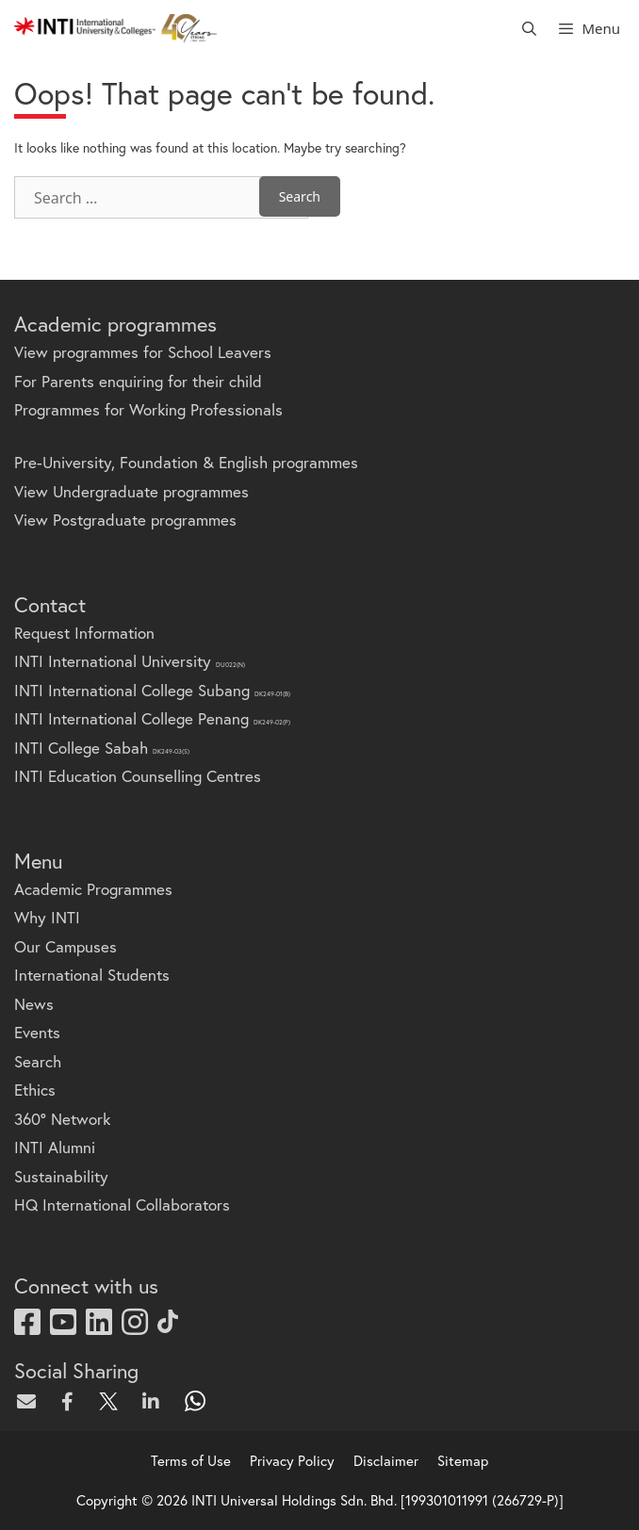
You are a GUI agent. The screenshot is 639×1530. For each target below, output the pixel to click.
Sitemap (462, 1460)
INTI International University (129, 661)
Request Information (84, 632)
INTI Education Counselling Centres (137, 776)
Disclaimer (385, 1460)
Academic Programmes (93, 889)
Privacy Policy (292, 1460)
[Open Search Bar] (529, 28)
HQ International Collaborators (122, 1204)
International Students (92, 974)
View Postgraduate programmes (125, 519)
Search (37, 1061)
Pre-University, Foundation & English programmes (186, 462)
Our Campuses (65, 946)
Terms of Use (191, 1460)
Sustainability (61, 1176)
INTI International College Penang (152, 718)
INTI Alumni (54, 1147)
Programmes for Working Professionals (148, 409)
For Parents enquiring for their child (138, 381)
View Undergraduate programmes (131, 491)
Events (37, 1032)
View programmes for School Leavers (142, 352)
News (34, 1004)
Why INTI (47, 917)
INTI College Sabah (101, 747)
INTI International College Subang (152, 690)
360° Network (62, 1119)
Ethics (35, 1089)
